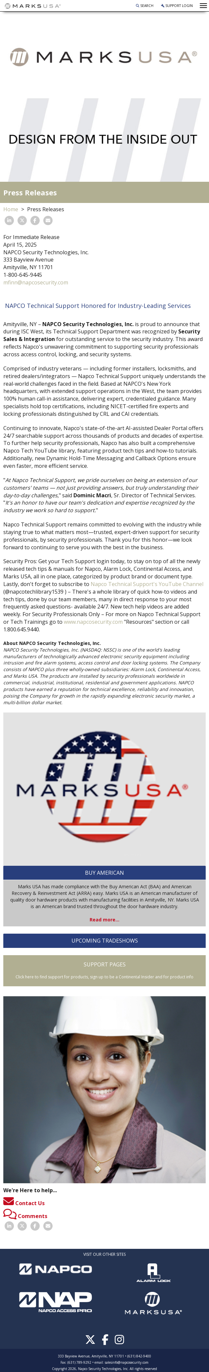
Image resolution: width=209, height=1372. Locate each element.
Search (144, 5)
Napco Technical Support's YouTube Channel (147, 584)
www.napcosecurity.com (93, 621)
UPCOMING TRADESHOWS (104, 940)
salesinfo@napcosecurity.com (126, 1362)
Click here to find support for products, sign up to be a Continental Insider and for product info (104, 977)
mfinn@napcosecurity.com (35, 282)
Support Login (177, 5)
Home (10, 209)
